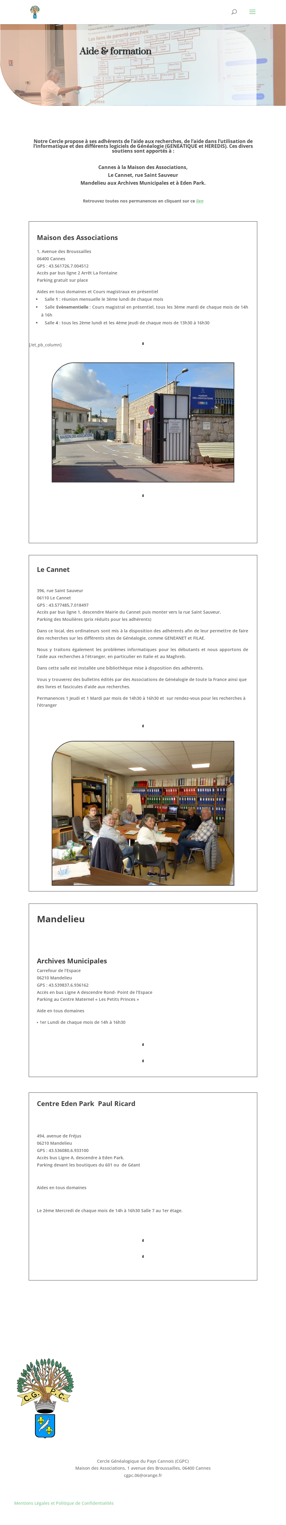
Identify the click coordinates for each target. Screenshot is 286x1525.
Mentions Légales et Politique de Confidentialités (64, 1503)
